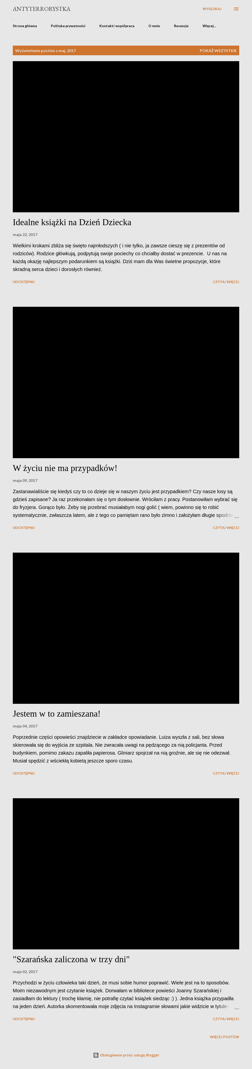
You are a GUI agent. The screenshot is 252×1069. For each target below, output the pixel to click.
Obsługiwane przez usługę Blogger (126, 1055)
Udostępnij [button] (24, 282)
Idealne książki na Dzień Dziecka (72, 222)
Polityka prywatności (68, 26)
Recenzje (181, 26)
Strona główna (25, 26)
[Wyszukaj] (212, 9)
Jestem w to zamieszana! (57, 714)
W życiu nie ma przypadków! (65, 468)
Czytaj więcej (226, 282)
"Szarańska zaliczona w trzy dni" (71, 959)
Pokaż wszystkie (218, 50)
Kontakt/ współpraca (116, 26)
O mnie (154, 26)
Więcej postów (224, 1037)
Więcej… (209, 26)
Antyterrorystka (41, 9)
